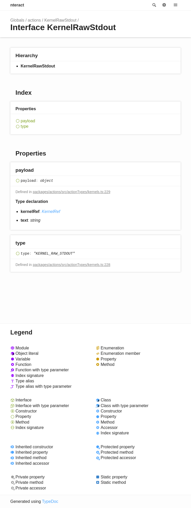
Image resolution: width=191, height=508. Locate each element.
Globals (17, 20)
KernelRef (51, 211)
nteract (17, 5)
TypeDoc (50, 501)
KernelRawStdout (60, 20)
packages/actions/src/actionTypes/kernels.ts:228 (71, 265)
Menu (175, 5)
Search (154, 5)
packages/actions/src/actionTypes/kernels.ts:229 (71, 192)
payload (28, 121)
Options (164, 5)
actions (34, 20)
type (24, 126)
